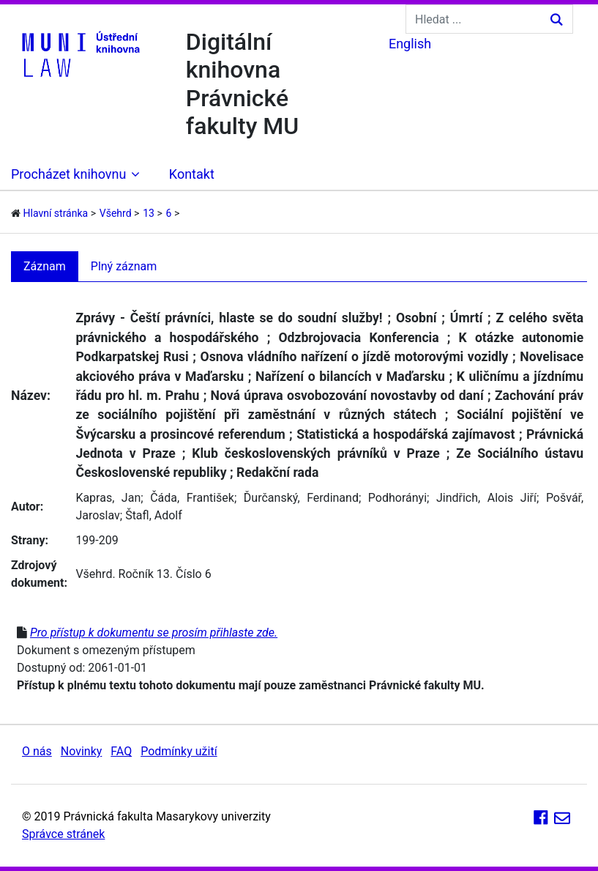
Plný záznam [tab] (124, 266)
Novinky (81, 751)
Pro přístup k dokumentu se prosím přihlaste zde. (153, 633)
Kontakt (191, 174)
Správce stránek (63, 834)
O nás (37, 751)
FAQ (121, 751)
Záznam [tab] (44, 266)
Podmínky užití (179, 751)
